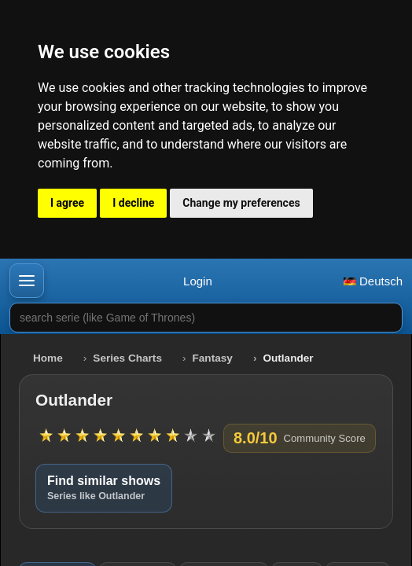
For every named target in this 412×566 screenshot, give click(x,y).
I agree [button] (67, 203)
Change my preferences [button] (241, 203)
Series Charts (127, 358)
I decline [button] (133, 203)
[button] (26, 280)
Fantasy (213, 358)
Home (48, 358)
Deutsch (373, 281)
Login (197, 281)
